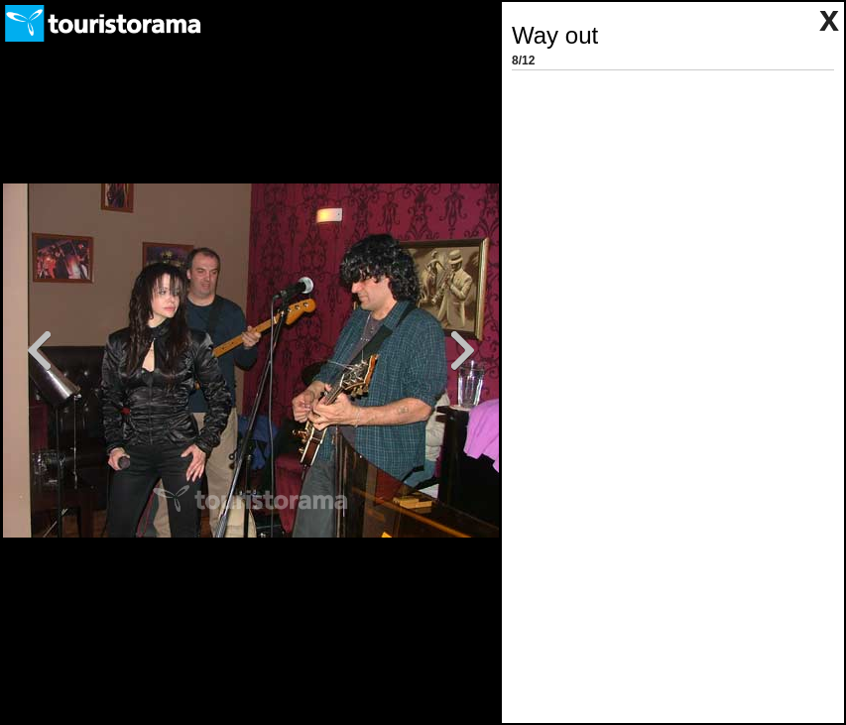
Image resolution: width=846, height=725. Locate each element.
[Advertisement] (663, 199)
